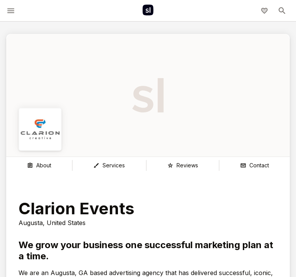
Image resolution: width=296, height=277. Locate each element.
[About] (39, 165)
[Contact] (254, 165)
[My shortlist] (264, 11)
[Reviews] (182, 165)
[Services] (109, 165)
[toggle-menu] (10, 10)
